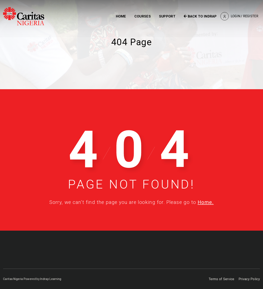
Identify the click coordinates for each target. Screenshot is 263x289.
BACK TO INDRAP (200, 16)
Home (121, 16)
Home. (206, 202)
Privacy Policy (249, 279)
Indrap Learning (50, 279)
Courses (142, 16)
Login (235, 16)
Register (250, 16)
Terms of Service (221, 279)
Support (167, 16)
